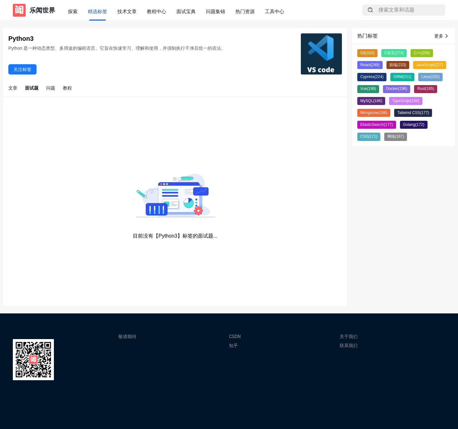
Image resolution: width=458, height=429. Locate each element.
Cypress (372, 76)
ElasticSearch (376, 124)
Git (367, 53)
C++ (422, 53)
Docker (396, 88)
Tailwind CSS (413, 112)
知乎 (233, 345)
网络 (395, 136)
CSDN (235, 336)
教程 (67, 88)
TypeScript (406, 101)
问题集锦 (215, 11)
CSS (368, 136)
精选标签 (97, 11)
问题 (50, 88)
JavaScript (429, 65)
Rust (425, 88)
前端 (397, 65)
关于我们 (349, 336)
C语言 (394, 53)
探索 (73, 11)
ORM (402, 76)
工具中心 (274, 11)
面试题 (31, 88)
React (369, 65)
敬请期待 (127, 336)
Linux (430, 76)
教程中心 (156, 11)
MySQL (371, 101)
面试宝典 (186, 11)
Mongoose (373, 112)
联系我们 (349, 345)
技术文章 (127, 11)
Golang (413, 124)
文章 (12, 88)
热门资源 (245, 11)
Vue (368, 88)
